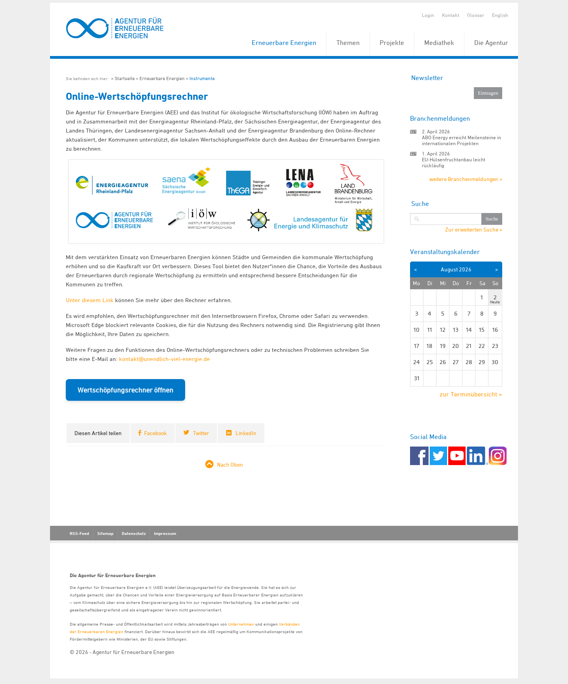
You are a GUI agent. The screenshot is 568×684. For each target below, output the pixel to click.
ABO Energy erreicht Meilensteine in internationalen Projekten (461, 140)
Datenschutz (134, 533)
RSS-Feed (79, 533)
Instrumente (202, 78)
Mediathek (439, 43)
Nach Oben (230, 464)
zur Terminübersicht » (471, 394)
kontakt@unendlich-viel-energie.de (164, 358)
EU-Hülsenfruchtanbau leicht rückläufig (453, 162)
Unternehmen (241, 623)
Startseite (125, 78)
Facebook (155, 433)
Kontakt (450, 15)
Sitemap (105, 533)
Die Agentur (491, 43)
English (500, 15)
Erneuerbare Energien (284, 43)
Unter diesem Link (89, 300)
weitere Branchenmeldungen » (465, 179)
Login (428, 15)
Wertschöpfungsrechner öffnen (125, 390)
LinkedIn (246, 433)
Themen (348, 43)
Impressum (165, 533)
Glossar (475, 15)
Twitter (201, 433)
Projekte (392, 43)
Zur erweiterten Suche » (473, 229)
